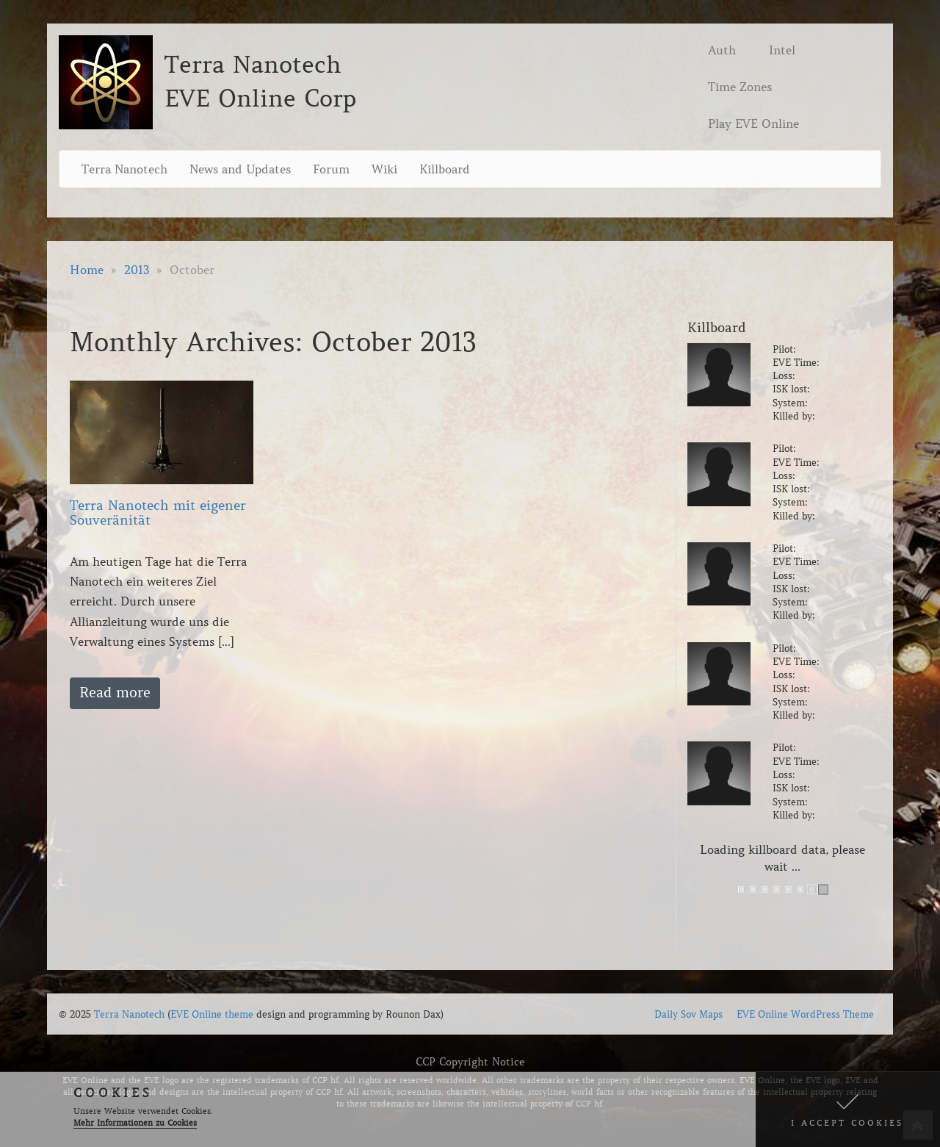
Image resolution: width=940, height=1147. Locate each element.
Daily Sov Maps (688, 1014)
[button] (848, 1109)
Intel (782, 50)
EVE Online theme (211, 1014)
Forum (331, 169)
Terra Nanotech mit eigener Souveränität (158, 512)
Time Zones (740, 86)
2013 (136, 269)
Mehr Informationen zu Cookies (135, 1123)
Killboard (444, 169)
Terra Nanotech (124, 169)
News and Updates (240, 169)
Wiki (384, 169)
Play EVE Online (753, 123)
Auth (722, 50)
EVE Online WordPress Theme (805, 1014)
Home (87, 269)
